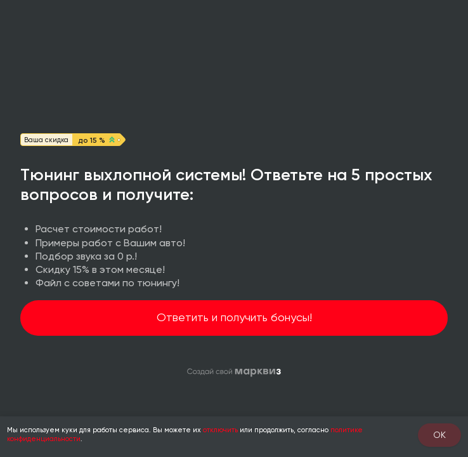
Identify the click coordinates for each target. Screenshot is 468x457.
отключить (220, 430)
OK (439, 435)
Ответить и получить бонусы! (234, 317)
